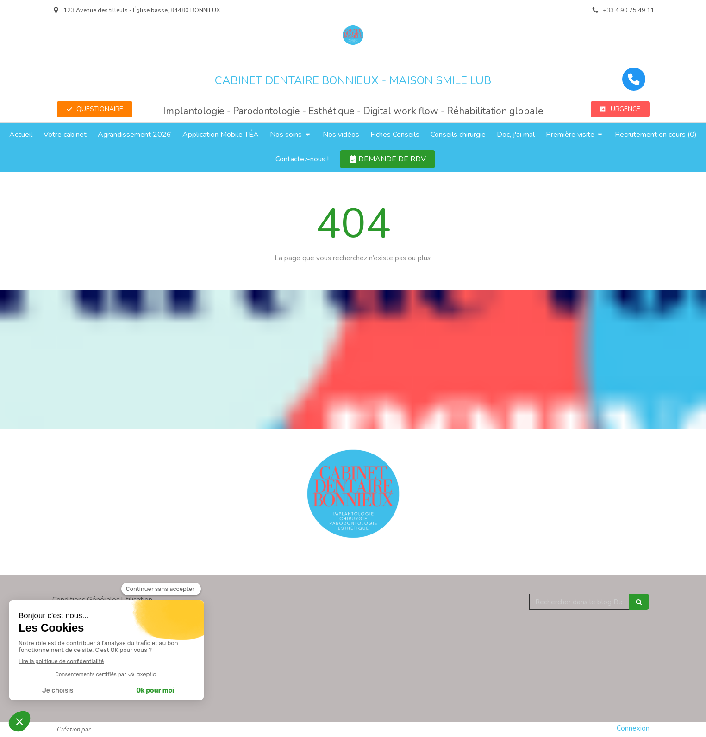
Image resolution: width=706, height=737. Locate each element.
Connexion (633, 728)
